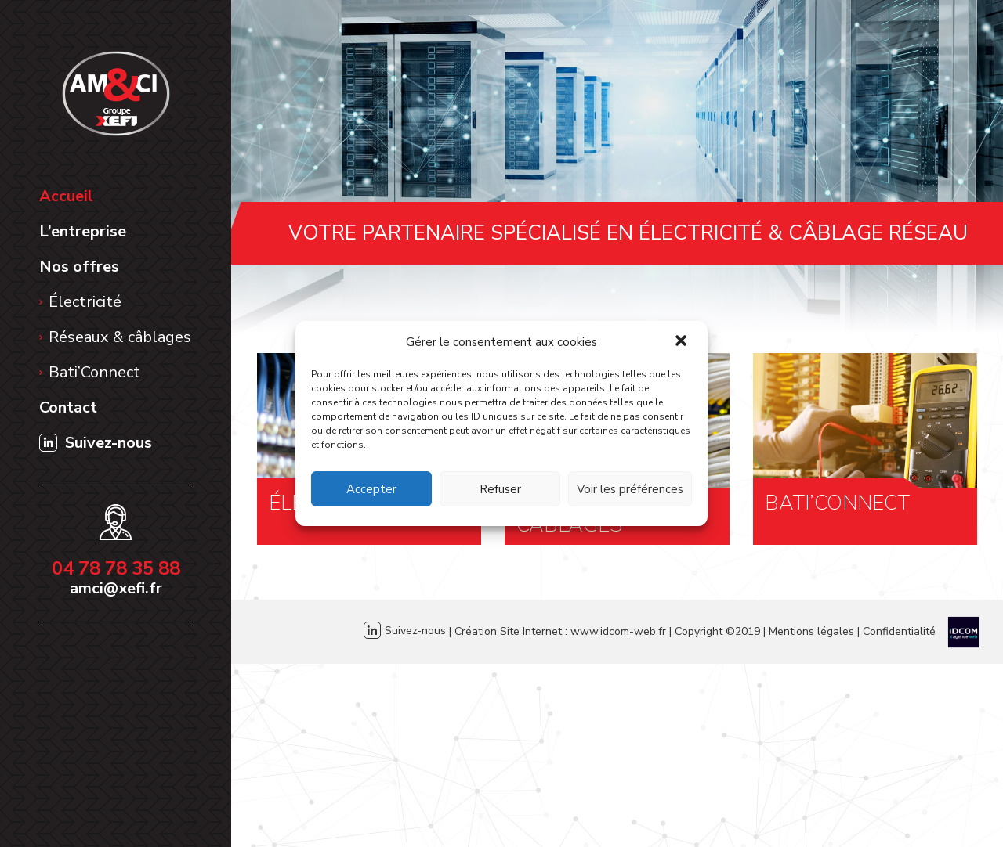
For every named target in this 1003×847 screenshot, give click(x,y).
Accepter (371, 489)
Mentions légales (811, 630)
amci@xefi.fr (116, 588)
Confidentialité (899, 630)
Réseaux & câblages (120, 337)
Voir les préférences (630, 489)
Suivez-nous (95, 442)
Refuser (500, 489)
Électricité (85, 301)
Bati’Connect (94, 372)
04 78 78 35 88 (116, 568)
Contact (68, 407)
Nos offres (79, 266)
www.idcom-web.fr (618, 630)
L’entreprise (82, 231)
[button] (682, 342)
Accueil (66, 196)
